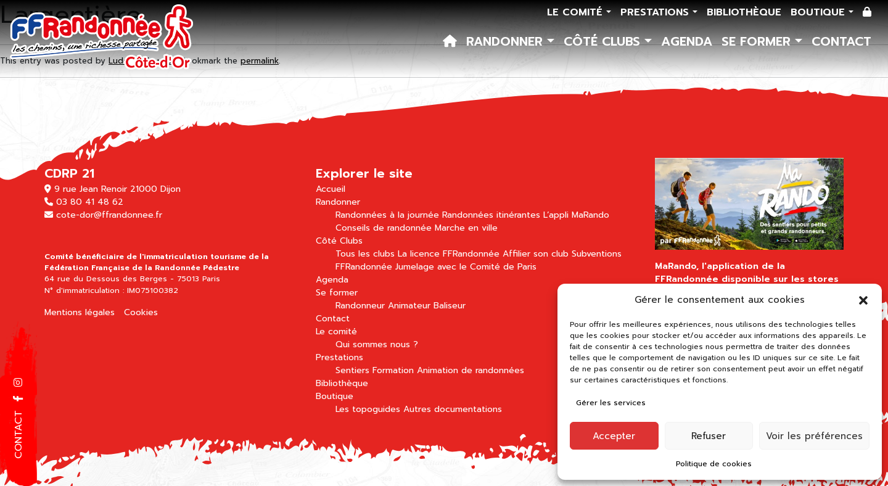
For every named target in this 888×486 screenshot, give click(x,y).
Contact (841, 41)
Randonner (506, 41)
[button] (863, 300)
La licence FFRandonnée (449, 253)
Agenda (686, 41)
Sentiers (352, 370)
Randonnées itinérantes (491, 214)
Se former (758, 41)
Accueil (330, 189)
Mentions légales (79, 312)
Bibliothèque (744, 12)
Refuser (708, 436)
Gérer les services (611, 402)
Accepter (614, 436)
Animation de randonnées (470, 370)
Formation (393, 370)
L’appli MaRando (576, 214)
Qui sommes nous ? (376, 344)
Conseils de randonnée (383, 227)
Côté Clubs (604, 41)
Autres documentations (452, 409)
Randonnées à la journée (387, 214)
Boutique (820, 12)
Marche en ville (466, 227)
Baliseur (450, 305)
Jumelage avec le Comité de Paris (465, 266)
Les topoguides (367, 409)
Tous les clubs (365, 253)
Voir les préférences (814, 436)
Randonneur (360, 305)
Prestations (656, 12)
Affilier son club (536, 253)
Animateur (409, 305)
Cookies (141, 312)
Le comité (576, 12)
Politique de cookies (714, 463)
